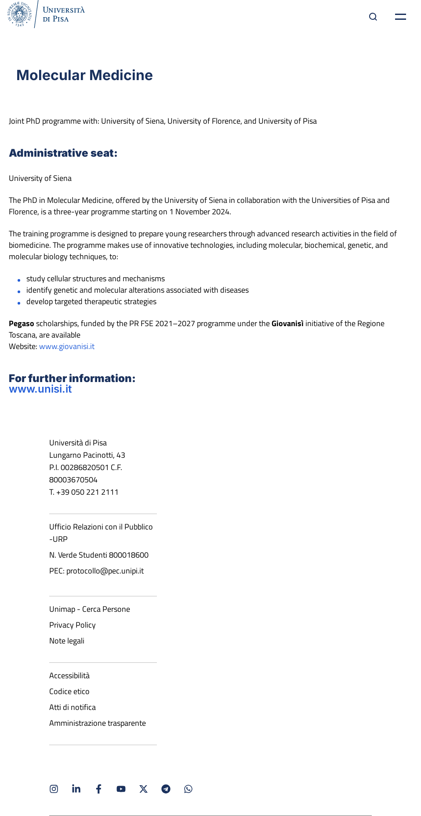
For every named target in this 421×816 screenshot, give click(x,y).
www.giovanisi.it (66, 346)
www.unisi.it (40, 388)
